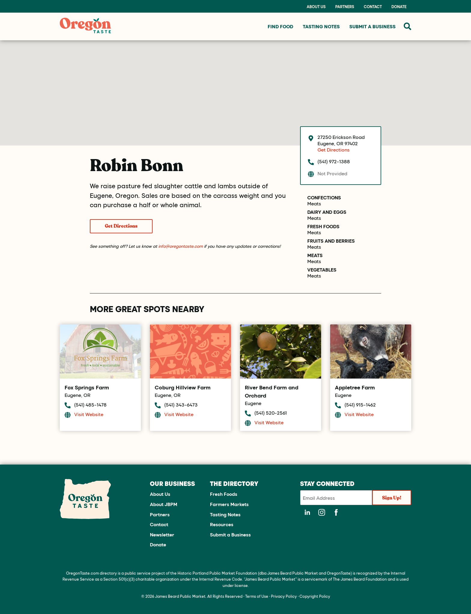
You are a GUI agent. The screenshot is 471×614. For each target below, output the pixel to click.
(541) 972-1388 (334, 161)
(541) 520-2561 (270, 413)
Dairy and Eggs (326, 212)
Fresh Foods (323, 226)
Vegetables (321, 270)
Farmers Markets (229, 504)
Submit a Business (230, 534)
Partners (344, 6)
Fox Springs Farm (87, 387)
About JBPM (163, 504)
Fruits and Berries (331, 241)
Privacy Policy (284, 596)
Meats (314, 204)
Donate (398, 6)
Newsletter (162, 534)
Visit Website (88, 414)
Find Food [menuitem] (280, 26)
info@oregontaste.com (180, 246)
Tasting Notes (225, 514)
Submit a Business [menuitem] (372, 26)
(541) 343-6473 (181, 404)
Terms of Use (256, 596)
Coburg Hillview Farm (183, 387)
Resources (221, 524)
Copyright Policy (314, 596)
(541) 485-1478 (90, 404)
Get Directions (121, 226)
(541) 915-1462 (360, 404)
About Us (316, 6)
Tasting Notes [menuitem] (321, 26)
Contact (373, 6)
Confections (324, 198)
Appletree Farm (355, 387)
